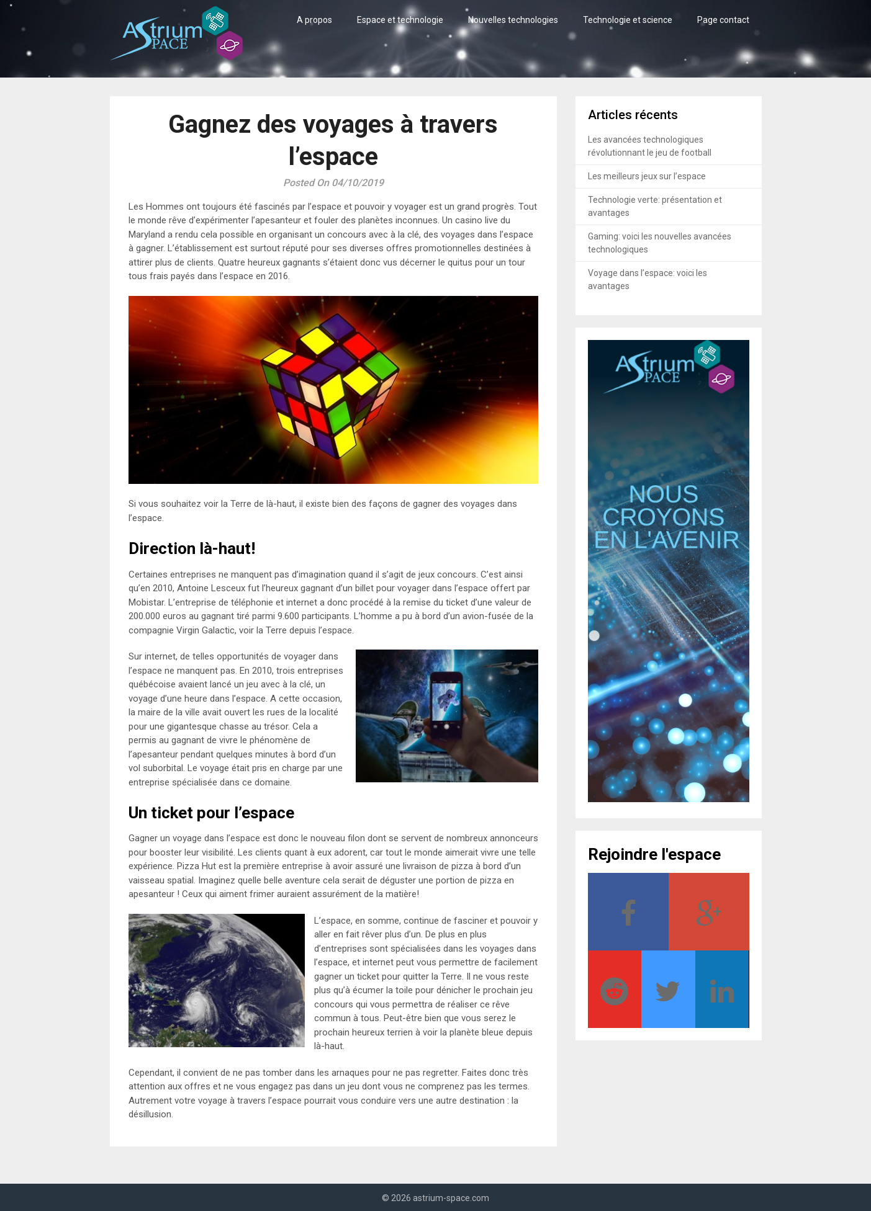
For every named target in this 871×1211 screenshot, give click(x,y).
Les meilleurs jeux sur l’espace (647, 176)
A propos (314, 20)
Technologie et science (627, 20)
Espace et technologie (400, 20)
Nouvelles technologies (513, 20)
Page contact (723, 20)
